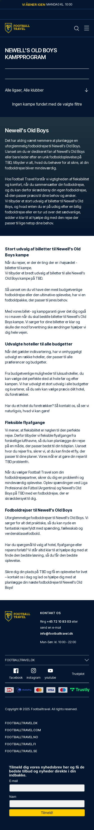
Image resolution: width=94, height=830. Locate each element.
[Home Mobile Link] (17, 28)
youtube (50, 673)
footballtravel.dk (21, 723)
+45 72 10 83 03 (59, 621)
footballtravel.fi (20, 744)
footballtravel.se (21, 751)
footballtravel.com (23, 730)
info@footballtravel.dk (56, 633)
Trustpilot (78, 674)
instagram (34, 673)
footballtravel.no (21, 737)
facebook (16, 673)
